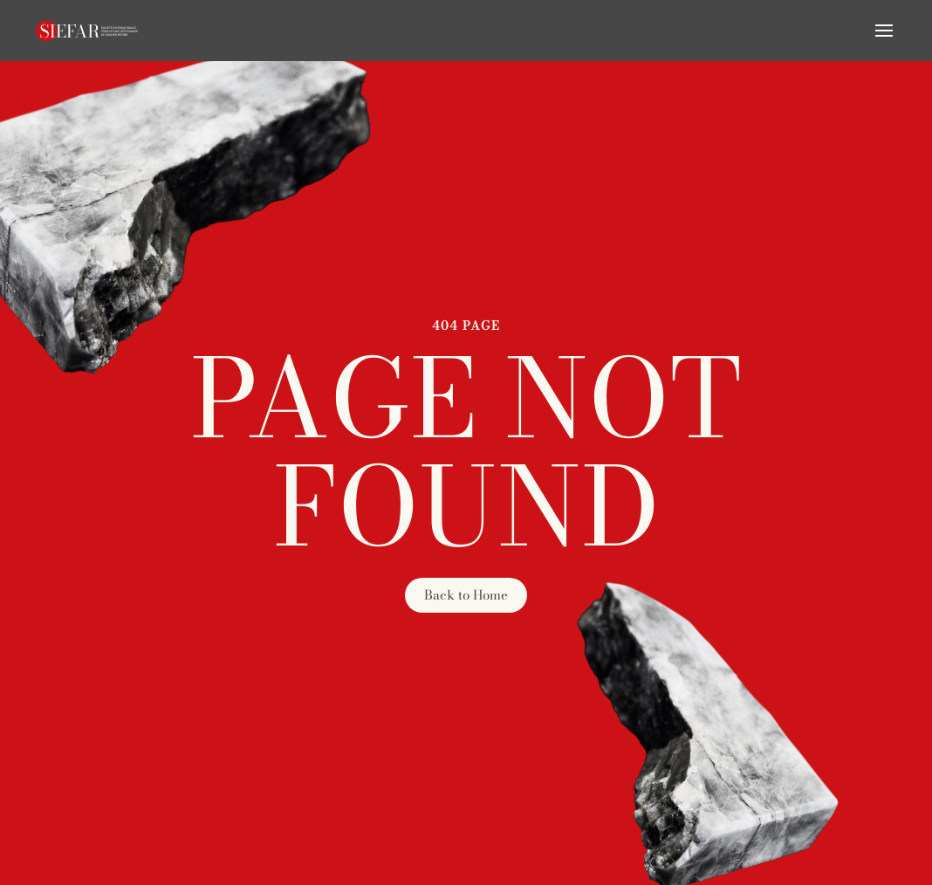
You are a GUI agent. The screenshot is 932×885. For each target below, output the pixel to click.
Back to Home (466, 595)
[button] (884, 30)
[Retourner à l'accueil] (87, 30)
